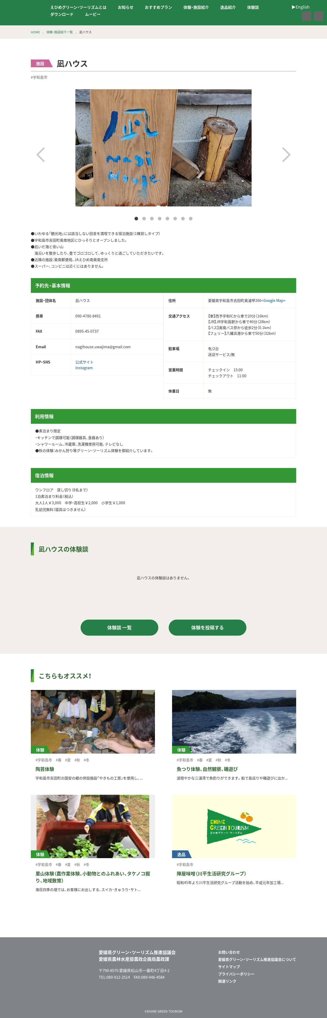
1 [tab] (136, 218)
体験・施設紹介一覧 (59, 32)
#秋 (77, 759)
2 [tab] (144, 218)
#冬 (86, 759)
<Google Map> (273, 300)
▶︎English (49, 20)
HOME (35, 32)
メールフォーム (274, 998)
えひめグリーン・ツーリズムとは (78, 7)
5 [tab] (167, 218)
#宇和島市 (39, 77)
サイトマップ (229, 966)
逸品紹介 (228, 7)
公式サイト (84, 362)
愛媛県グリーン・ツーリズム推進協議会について (257, 959)
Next (286, 154)
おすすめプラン (158, 7)
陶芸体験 (44, 769)
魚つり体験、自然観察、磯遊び (207, 769)
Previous (41, 154)
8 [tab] (190, 218)
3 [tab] (151, 218)
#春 (58, 759)
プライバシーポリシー (236, 974)
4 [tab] (159, 218)
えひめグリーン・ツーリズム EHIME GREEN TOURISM (22, 12)
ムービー (93, 14)
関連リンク (227, 981)
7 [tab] (183, 218)
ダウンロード (62, 14)
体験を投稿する (207, 627)
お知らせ (125, 7)
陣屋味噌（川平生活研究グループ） (211, 873)
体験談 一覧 (119, 627)
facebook (295, 16)
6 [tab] (175, 218)
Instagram (84, 367)
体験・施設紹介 (196, 7)
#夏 (68, 759)
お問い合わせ (229, 952)
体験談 (253, 7)
